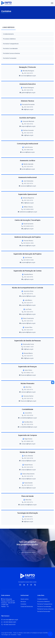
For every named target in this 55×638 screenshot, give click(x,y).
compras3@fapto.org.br (28, 488)
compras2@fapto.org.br (28, 469)
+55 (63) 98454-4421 (8, 622)
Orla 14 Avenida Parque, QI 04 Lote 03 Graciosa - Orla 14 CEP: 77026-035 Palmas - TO (8, 602)
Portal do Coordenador (10, 48)
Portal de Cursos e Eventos (11, 53)
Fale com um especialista (27, 553)
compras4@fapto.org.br (28, 478)
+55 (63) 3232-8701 (8, 624)
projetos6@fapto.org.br (28, 332)
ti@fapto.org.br (28, 521)
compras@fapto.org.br (28, 444)
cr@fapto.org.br (28, 135)
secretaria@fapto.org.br (28, 75)
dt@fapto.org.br (28, 109)
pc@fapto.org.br (28, 279)
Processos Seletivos (9, 39)
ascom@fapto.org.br (28, 152)
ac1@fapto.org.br (28, 203)
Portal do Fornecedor (9, 58)
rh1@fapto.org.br (28, 358)
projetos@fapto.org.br (28, 262)
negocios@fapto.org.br (28, 126)
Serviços (23, 601)
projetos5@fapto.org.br (28, 305)
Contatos (23, 604)
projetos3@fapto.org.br (28, 296)
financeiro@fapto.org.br (28, 375)
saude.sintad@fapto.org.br (28, 504)
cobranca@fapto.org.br (28, 392)
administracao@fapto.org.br (28, 212)
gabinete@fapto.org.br (28, 92)
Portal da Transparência (10, 44)
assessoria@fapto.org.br (28, 186)
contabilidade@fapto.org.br (28, 418)
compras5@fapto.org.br (28, 460)
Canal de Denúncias (27, 606)
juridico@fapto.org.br (28, 169)
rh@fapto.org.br (28, 349)
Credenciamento (8, 34)
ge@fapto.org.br (28, 228)
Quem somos (25, 599)
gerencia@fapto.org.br (28, 245)
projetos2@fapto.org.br (28, 314)
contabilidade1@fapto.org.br (28, 427)
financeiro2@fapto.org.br (28, 401)
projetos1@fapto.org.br (28, 323)
